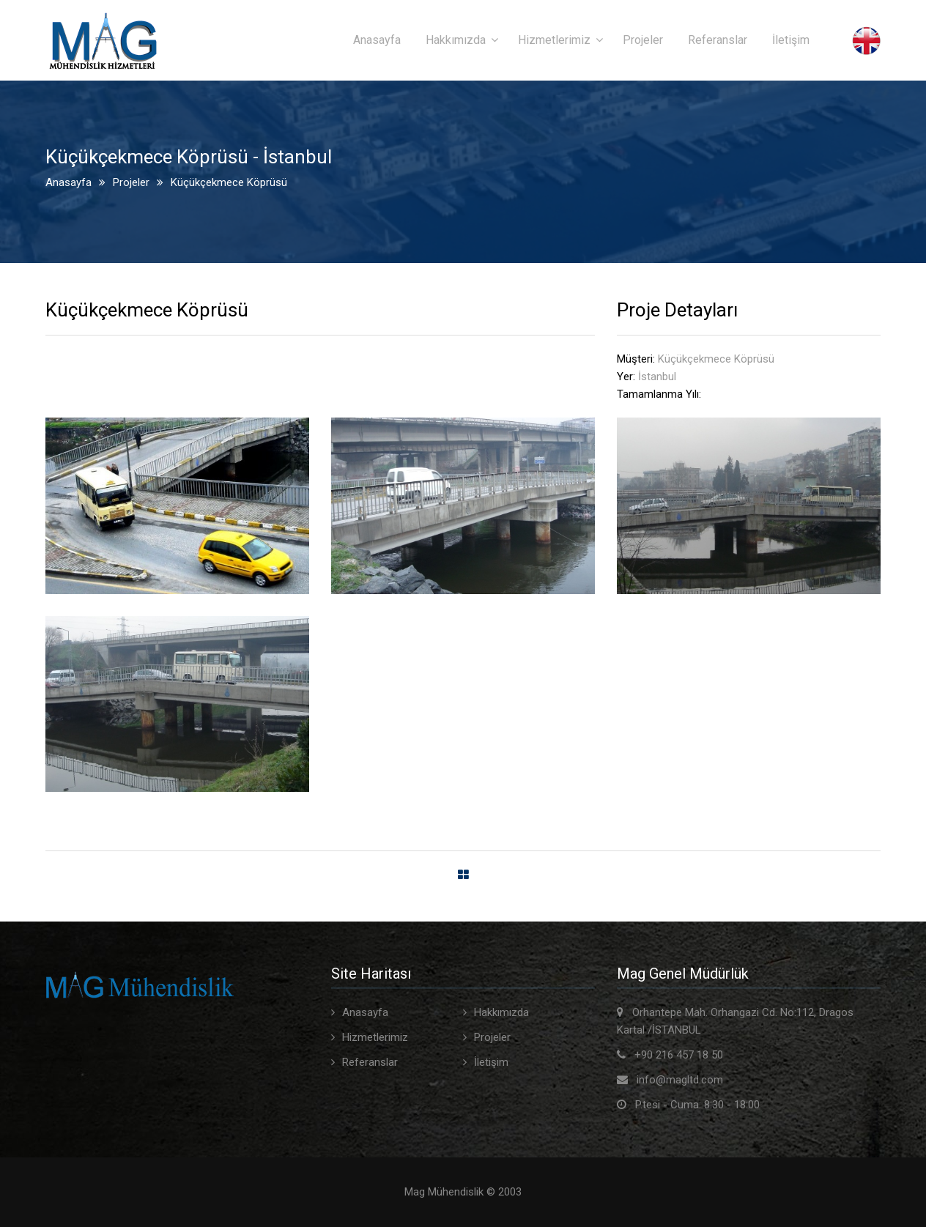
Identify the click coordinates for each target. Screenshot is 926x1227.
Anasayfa (377, 40)
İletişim (791, 40)
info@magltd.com (680, 1079)
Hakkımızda (456, 40)
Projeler (643, 40)
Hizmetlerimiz (554, 40)
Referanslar (717, 40)
